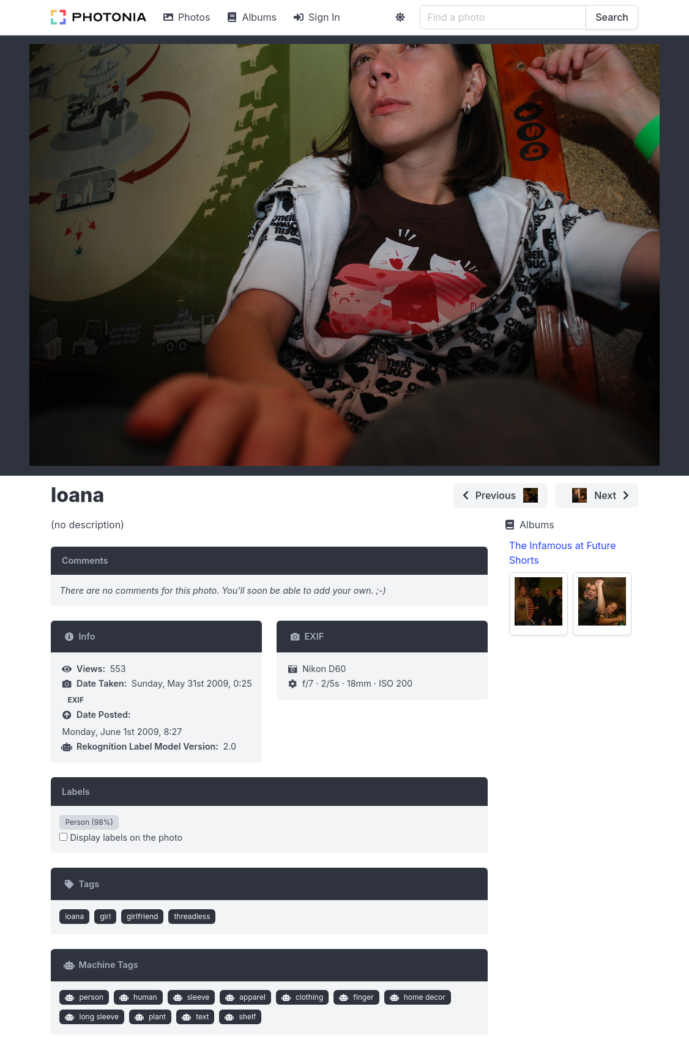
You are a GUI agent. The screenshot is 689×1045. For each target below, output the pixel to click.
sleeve (189, 997)
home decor (416, 997)
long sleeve (90, 1017)
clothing (300, 997)
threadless (192, 916)
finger (355, 997)
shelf (239, 1017)
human (136, 997)
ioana (74, 916)
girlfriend (142, 916)
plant (149, 1017)
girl (105, 916)
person (82, 997)
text (194, 1017)
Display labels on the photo (120, 837)
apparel (244, 997)
